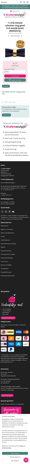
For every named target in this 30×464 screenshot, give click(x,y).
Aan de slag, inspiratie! (7, 372)
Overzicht (6, 86)
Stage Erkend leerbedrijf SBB (8, 376)
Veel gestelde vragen (6, 272)
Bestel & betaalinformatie (7, 233)
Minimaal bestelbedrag (6, 258)
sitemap (20, 461)
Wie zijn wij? (4, 374)
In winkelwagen (15, 76)
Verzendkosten (4, 268)
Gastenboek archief (6, 429)
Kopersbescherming (6, 250)
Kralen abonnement (7, 395)
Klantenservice (4, 226)
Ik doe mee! (6, 115)
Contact (3, 236)
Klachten (3, 247)
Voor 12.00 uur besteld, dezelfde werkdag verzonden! (15, 7)
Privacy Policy (4, 261)
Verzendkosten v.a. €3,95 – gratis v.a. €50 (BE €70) (14, 6)
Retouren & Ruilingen (6, 265)
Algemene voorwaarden (7, 229)
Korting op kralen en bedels (8, 254)
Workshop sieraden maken (8, 275)
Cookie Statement (5, 240)
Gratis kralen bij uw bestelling (8, 243)
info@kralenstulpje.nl (9, 182)
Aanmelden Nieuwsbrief (8, 318)
